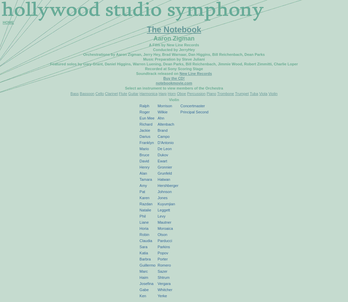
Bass (74, 94)
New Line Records (195, 73)
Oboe (181, 94)
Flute (123, 94)
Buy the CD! (174, 78)
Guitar (133, 94)
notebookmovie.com (174, 83)
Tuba (254, 94)
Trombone (225, 94)
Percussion (196, 94)
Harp (163, 94)
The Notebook (174, 29)
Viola (263, 94)
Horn (172, 94)
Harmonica (148, 94)
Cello (99, 94)
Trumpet (242, 94)
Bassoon (87, 94)
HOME (8, 22)
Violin (273, 94)
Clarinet (111, 94)
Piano (211, 94)
